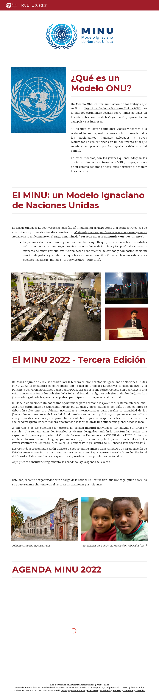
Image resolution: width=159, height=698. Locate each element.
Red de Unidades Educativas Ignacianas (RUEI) (46, 227)
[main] (108, 83)
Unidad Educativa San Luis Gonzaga (102, 480)
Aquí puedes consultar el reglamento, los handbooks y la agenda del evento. (61, 462)
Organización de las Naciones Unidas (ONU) (113, 108)
